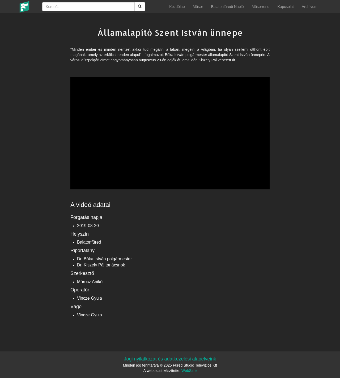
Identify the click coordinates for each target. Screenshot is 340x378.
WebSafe (189, 370)
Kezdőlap (177, 7)
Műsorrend (260, 7)
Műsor (198, 7)
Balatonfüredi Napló (227, 7)
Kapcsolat (285, 7)
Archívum (309, 7)
